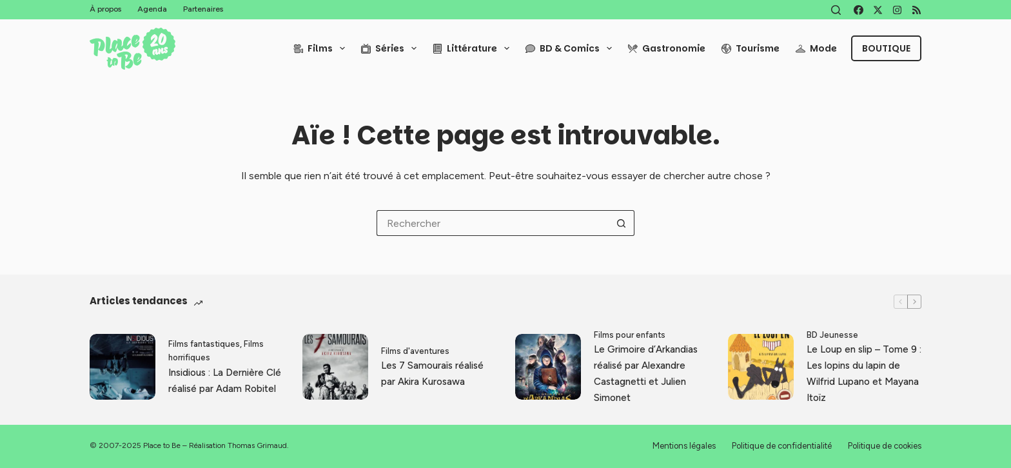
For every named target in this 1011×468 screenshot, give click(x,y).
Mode (816, 48)
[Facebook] (858, 10)
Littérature (474, 48)
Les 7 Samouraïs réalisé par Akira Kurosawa (432, 373)
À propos (105, 9)
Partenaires (203, 9)
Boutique (886, 48)
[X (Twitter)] (878, 10)
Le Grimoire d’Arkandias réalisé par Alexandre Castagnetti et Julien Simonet (646, 373)
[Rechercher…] (493, 223)
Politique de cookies (884, 446)
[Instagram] (897, 10)
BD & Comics (571, 48)
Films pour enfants (629, 335)
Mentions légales (684, 446)
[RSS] (916, 10)
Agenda (152, 9)
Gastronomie (666, 48)
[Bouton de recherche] (621, 223)
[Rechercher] (836, 10)
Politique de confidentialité (782, 446)
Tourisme (750, 48)
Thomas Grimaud (257, 445)
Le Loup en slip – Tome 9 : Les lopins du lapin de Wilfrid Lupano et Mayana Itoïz (864, 373)
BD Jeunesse (832, 335)
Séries (391, 48)
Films (321, 48)
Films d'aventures (415, 351)
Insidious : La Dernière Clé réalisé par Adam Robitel (224, 381)
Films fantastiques (204, 344)
